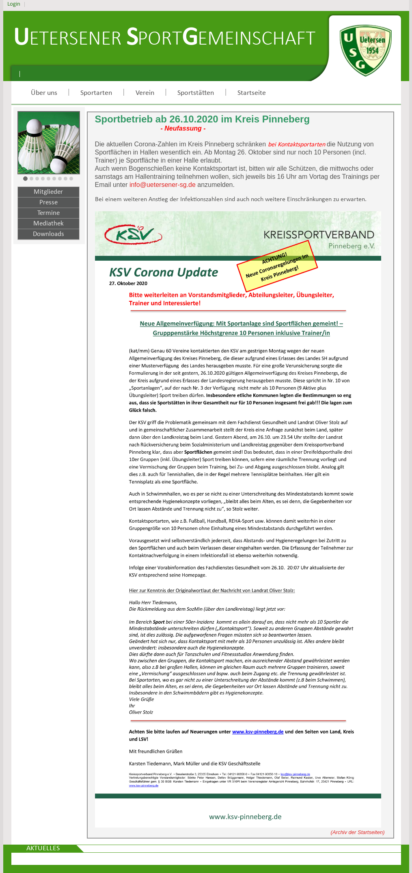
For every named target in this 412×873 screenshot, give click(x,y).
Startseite (251, 93)
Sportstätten (195, 93)
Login (13, 4)
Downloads (48, 234)
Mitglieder (48, 192)
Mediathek (48, 223)
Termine (48, 213)
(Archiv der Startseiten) (358, 832)
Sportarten (96, 93)
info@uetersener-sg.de (162, 184)
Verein (145, 93)
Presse (48, 202)
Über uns (44, 93)
